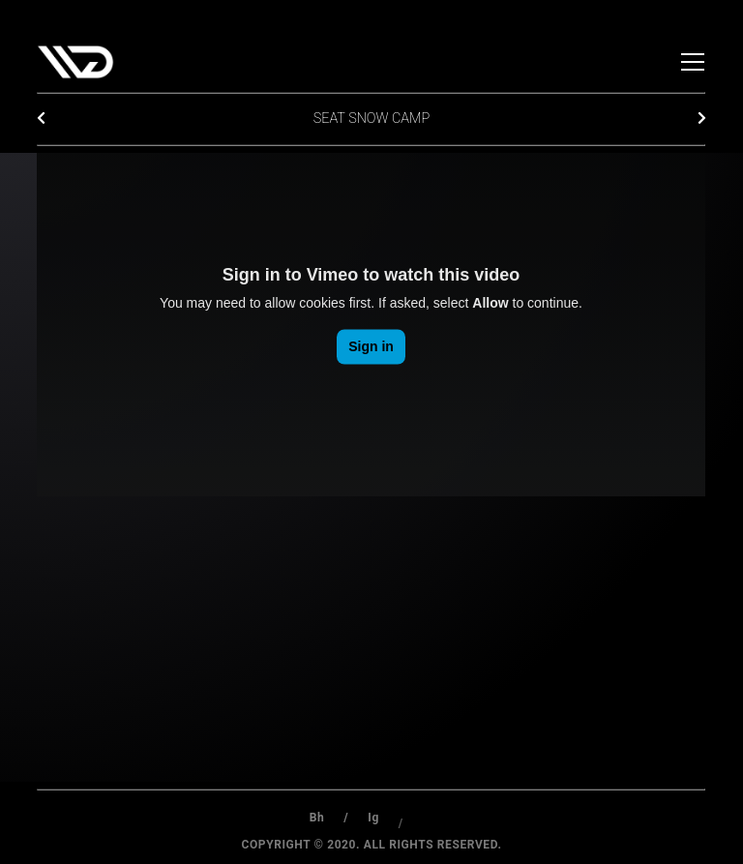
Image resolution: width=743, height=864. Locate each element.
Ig (373, 823)
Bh (317, 817)
